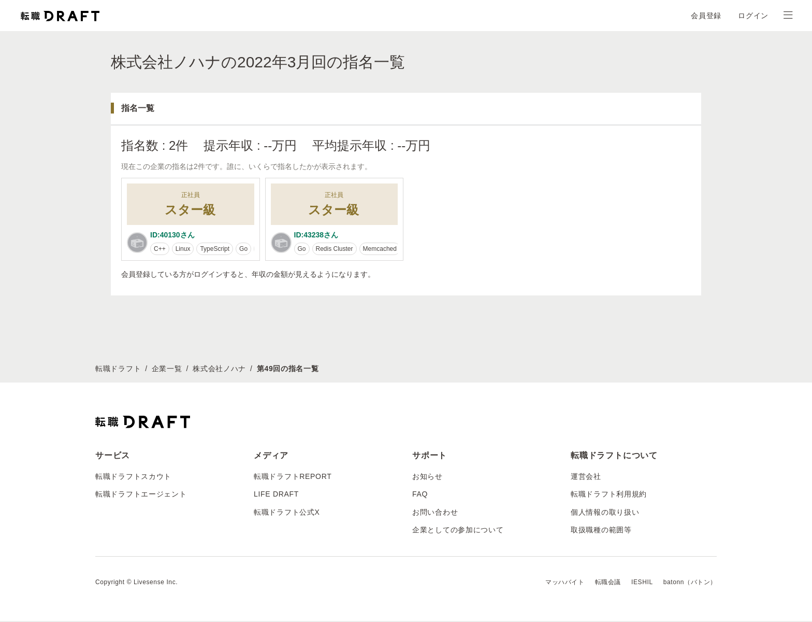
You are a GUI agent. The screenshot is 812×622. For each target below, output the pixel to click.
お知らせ (427, 477)
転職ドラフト (118, 369)
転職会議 (608, 583)
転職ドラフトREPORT (293, 477)
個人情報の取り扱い (605, 513)
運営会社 (586, 477)
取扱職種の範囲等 (601, 531)
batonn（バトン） (690, 583)
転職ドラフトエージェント (140, 495)
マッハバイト (565, 583)
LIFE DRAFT (276, 495)
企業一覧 (167, 369)
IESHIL (642, 583)
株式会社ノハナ (219, 369)
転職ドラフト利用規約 (609, 495)
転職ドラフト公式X (287, 513)
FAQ (420, 495)
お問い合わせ (435, 513)
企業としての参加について (457, 531)
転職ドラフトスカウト (133, 477)
